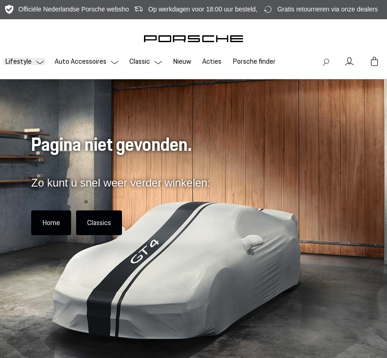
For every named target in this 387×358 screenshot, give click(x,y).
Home (51, 222)
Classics (99, 222)
